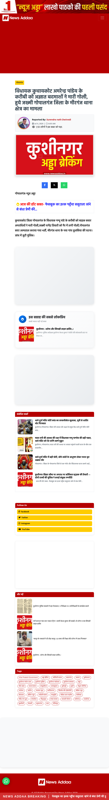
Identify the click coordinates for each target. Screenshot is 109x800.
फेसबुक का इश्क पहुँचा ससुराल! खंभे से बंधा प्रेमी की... (53, 207)
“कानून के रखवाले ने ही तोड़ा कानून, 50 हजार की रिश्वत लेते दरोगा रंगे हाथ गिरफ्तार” (60, 638)
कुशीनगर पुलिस (39, 682)
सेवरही (30, 703)
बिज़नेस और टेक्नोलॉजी (64, 690)
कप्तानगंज (69, 677)
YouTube (24, 529)
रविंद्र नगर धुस (23, 699)
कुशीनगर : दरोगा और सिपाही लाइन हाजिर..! (54, 329)
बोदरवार (21, 694)
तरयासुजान (54, 686)
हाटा (47, 703)
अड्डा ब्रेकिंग (45, 677)
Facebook (24, 511)
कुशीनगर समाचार (69, 682)
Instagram (24, 523)
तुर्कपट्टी (64, 686)
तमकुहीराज (43, 686)
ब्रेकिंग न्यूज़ (31, 694)
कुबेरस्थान (87, 677)
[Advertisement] (54, 49)
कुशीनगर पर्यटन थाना (25, 682)
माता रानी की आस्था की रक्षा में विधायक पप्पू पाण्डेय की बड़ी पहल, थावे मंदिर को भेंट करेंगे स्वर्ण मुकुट (63, 439)
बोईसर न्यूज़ (79, 690)
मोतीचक (78, 694)
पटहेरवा (21, 690)
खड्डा (79, 682)
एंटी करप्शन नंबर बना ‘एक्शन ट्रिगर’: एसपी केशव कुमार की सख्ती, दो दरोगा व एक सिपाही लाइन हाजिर (61, 622)
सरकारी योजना (66, 699)
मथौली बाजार (43, 694)
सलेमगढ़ (77, 699)
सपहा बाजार (54, 699)
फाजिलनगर (50, 690)
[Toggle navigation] (102, 18)
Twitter (23, 517)
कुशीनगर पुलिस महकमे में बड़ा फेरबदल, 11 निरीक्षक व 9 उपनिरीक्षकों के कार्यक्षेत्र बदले (61, 606)
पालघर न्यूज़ (39, 690)
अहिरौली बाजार (57, 677)
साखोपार (86, 699)
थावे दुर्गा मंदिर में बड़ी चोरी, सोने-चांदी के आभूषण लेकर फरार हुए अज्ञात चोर (62, 458)
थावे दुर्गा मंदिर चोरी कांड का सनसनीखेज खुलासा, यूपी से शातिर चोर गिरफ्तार (61, 422)
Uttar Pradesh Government (28, 677)
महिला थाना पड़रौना (66, 694)
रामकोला (34, 699)
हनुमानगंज (39, 703)
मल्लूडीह (53, 694)
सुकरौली (21, 703)
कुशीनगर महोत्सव (54, 682)
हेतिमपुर (55, 703)
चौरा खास (22, 686)
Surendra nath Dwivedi (59, 120)
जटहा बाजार (32, 686)
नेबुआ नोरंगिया (82, 686)
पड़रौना (30, 690)
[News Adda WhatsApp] (6, 781)
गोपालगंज (19, 82)
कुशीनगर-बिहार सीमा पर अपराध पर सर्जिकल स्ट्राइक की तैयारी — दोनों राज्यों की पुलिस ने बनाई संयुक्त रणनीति (62, 476)
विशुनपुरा (43, 699)
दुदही (72, 686)
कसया (78, 677)
